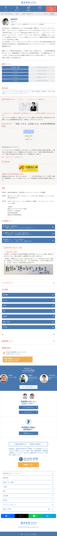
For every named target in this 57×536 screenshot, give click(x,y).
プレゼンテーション (41, 80)
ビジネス (15, 70)
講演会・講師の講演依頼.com (7, 13)
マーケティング (41, 74)
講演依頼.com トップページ (11, 473)
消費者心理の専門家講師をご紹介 (13, 174)
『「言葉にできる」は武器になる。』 (14, 157)
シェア (7, 516)
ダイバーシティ (41, 70)
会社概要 (5, 496)
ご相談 (5, 487)
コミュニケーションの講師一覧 (41, 13)
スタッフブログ (28, 412)
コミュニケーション (41, 67)
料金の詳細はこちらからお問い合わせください (12, 359)
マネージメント (41, 77)
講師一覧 (17, 13)
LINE (35, 516)
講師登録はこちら (28, 433)
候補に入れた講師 (8, 482)
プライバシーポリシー (9, 505)
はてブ (49, 516)
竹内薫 (10, 375)
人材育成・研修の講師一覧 (27, 13)
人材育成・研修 (15, 67)
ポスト (21, 516)
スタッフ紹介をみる (28, 407)
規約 (4, 491)
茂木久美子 (52, 375)
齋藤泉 (30, 375)
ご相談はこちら (28, 465)
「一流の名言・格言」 (11, 252)
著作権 (5, 500)
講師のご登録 (26, 509)
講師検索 (5, 478)
